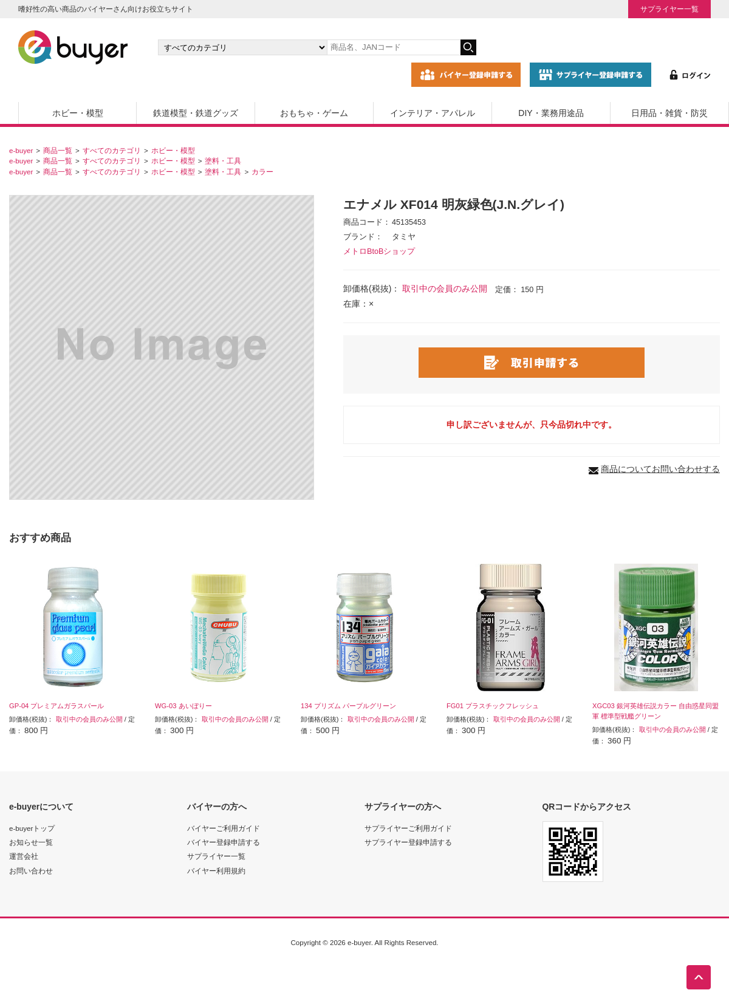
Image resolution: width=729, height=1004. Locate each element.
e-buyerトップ (32, 828)
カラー (262, 172)
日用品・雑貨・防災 (669, 113)
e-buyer (21, 150)
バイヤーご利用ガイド (223, 828)
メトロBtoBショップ (379, 251)
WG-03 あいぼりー (183, 705)
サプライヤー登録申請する (408, 842)
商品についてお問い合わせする (660, 469)
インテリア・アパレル (432, 113)
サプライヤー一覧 (669, 9)
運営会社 (23, 856)
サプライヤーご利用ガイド (408, 828)
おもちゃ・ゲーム (314, 113)
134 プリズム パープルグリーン (348, 705)
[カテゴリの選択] (242, 47)
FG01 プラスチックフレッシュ (493, 705)
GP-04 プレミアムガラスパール (56, 705)
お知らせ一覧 (31, 842)
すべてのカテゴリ (112, 150)
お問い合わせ (31, 871)
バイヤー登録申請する (223, 842)
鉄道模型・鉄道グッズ (195, 113)
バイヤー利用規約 (216, 871)
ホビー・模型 (77, 113)
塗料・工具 (223, 161)
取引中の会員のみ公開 (444, 288)
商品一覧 (57, 150)
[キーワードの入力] (393, 47)
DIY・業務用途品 (550, 113)
